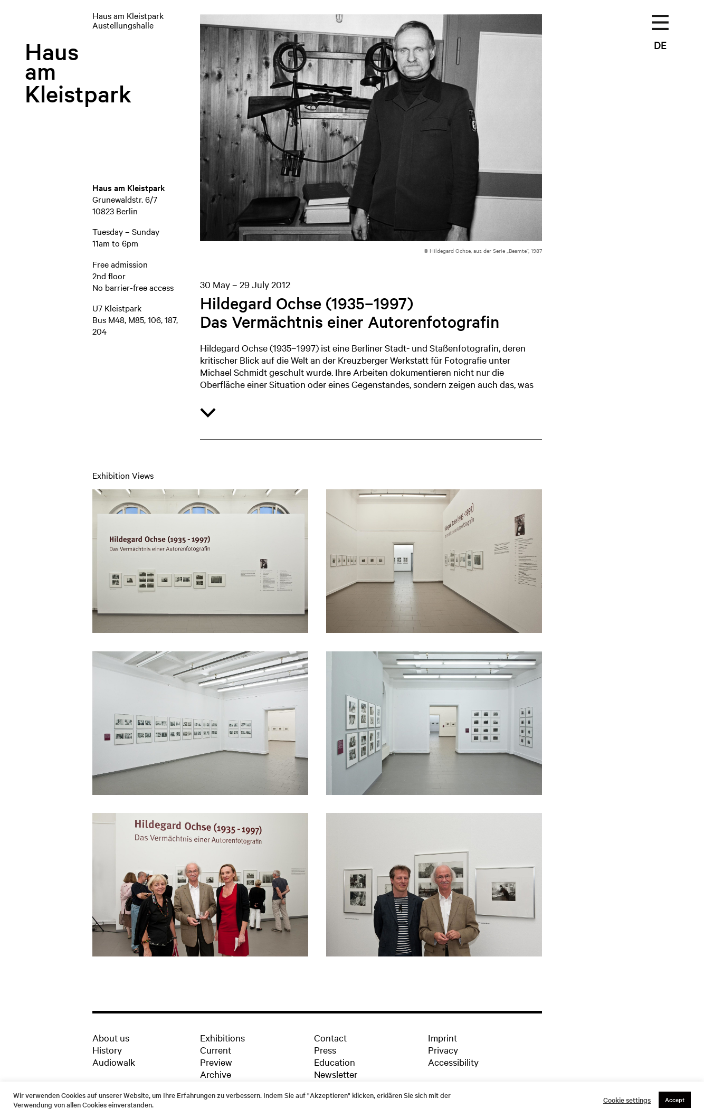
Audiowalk (113, 1062)
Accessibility (453, 1062)
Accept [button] (674, 1099)
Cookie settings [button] (627, 1100)
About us (110, 1037)
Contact (330, 1037)
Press (325, 1050)
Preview (216, 1062)
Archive (215, 1074)
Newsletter (335, 1074)
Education (334, 1062)
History (107, 1050)
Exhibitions (222, 1037)
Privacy (443, 1050)
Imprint (442, 1037)
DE (660, 45)
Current (215, 1050)
